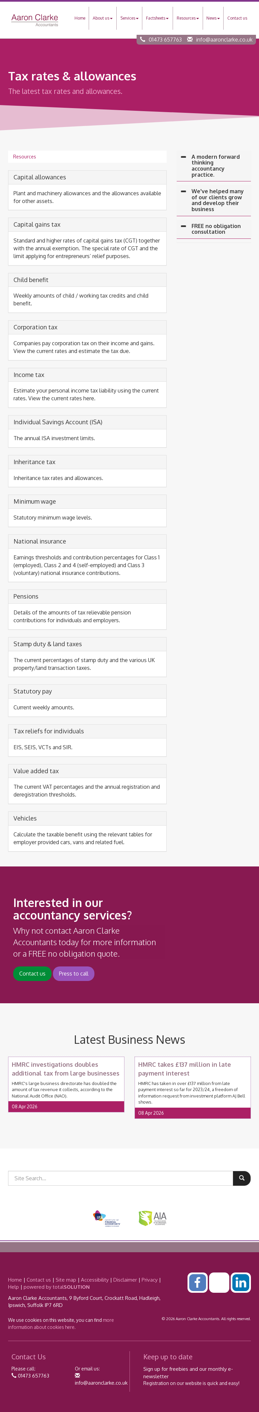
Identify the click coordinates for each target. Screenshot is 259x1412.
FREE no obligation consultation (216, 229)
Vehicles (25, 818)
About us (103, 18)
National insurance (39, 541)
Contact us (237, 18)
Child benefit (31, 279)
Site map (66, 1280)
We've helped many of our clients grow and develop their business (218, 200)
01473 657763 (165, 39)
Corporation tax (35, 327)
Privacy (149, 1280)
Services (129, 18)
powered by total (57, 1287)
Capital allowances (39, 177)
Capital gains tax (36, 224)
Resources (188, 18)
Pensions (25, 596)
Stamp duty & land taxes (47, 644)
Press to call (73, 973)
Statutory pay (32, 691)
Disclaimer (125, 1280)
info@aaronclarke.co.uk (224, 39)
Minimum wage (34, 501)
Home (80, 18)
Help (13, 1287)
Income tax (28, 374)
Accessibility (95, 1280)
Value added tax (36, 771)
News (213, 18)
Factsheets (157, 18)
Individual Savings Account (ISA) (57, 422)
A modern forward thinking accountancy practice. (216, 165)
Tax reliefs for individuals (48, 731)
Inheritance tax (34, 461)
